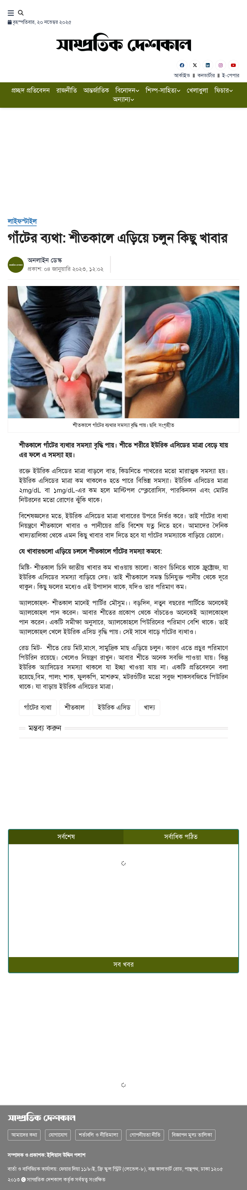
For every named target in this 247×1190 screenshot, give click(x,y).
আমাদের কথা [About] (24, 1135)
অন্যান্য (123, 100)
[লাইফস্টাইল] (22, 221)
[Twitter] (194, 65)
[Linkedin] (207, 65)
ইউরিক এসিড (114, 708)
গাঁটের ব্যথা (37, 708)
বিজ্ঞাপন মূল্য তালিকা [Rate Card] (192, 1135)
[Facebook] (182, 65)
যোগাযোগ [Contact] (58, 1135)
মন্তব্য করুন (45, 728)
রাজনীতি (66, 91)
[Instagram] (220, 65)
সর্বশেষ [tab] (66, 837)
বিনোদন (127, 91)
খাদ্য (149, 708)
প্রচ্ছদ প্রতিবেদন (31, 91)
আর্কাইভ (182, 75)
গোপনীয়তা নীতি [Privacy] (145, 1135)
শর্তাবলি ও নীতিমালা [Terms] (98, 1135)
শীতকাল (75, 708)
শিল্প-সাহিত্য (163, 91)
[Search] (20, 13)
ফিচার (224, 91)
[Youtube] (233, 65)
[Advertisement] (123, 156)
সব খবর (124, 965)
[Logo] (123, 42)
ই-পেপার (230, 75)
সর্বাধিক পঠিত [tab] (180, 837)
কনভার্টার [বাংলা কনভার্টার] (206, 75)
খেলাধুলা (197, 91)
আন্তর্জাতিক (96, 91)
